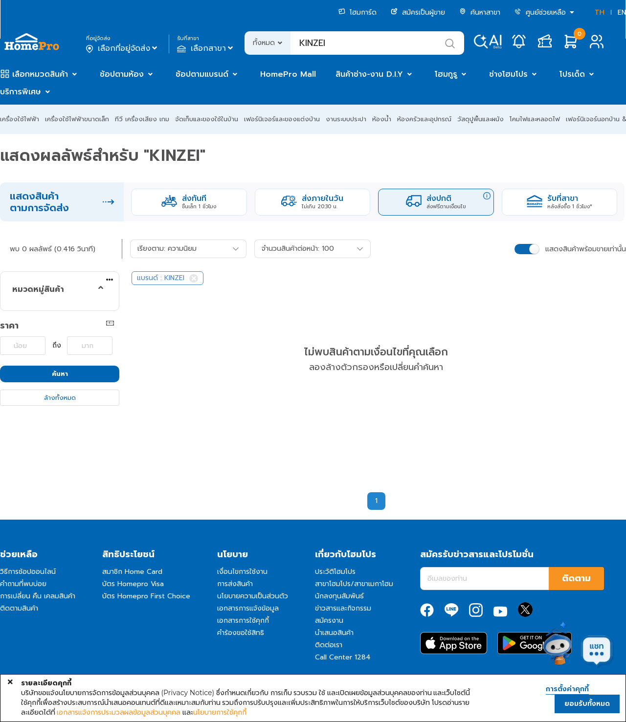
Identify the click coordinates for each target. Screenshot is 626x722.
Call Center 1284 (343, 657)
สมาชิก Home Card (132, 572)
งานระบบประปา (346, 119)
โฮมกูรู (446, 74)
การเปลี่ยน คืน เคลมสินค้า (37, 596)
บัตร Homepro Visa (133, 584)
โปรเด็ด (572, 74)
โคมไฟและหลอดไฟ (535, 119)
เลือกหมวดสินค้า (40, 74)
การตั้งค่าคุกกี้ (567, 689)
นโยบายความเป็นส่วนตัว (252, 596)
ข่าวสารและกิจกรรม (343, 608)
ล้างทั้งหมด (60, 397)
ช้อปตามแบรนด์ (202, 74)
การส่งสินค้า (235, 584)
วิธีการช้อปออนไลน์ (28, 572)
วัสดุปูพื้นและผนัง (480, 119)
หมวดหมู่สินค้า (38, 289)
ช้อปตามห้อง (122, 74)
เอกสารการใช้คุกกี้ (243, 620)
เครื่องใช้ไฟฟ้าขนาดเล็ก (77, 119)
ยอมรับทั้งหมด (587, 704)
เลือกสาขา (206, 48)
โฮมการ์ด (357, 12)
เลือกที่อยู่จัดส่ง (122, 48)
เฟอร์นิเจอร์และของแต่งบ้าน (282, 119)
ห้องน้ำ (381, 119)
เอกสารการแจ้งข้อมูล (248, 608)
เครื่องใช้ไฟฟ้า (19, 119)
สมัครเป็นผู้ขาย (418, 12)
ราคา (9, 325)
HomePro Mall (288, 74)
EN (622, 12)
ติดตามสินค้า (19, 608)
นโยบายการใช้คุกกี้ (219, 712)
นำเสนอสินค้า (334, 633)
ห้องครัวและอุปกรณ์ (424, 119)
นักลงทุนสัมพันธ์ (339, 596)
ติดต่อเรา (328, 645)
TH (599, 12)
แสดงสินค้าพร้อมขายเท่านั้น (585, 249)
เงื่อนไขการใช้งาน (242, 572)
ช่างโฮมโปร (508, 74)
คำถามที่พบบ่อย (23, 584)
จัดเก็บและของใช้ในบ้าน (206, 119)
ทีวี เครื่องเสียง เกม (142, 119)
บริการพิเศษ (20, 92)
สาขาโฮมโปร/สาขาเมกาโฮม (354, 584)
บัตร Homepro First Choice (146, 596)
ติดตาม (576, 578)
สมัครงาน (329, 620)
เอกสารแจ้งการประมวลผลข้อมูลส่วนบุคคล (118, 712)
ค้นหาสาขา (479, 12)
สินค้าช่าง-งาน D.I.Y (369, 74)
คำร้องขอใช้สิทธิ (240, 633)
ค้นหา (60, 373)
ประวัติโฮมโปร (335, 572)
